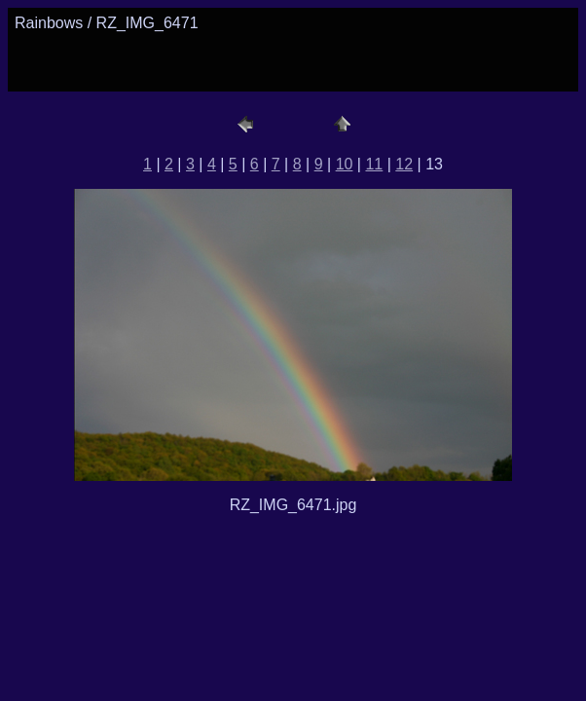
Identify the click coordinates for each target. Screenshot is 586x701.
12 (404, 164)
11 (374, 164)
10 (344, 164)
